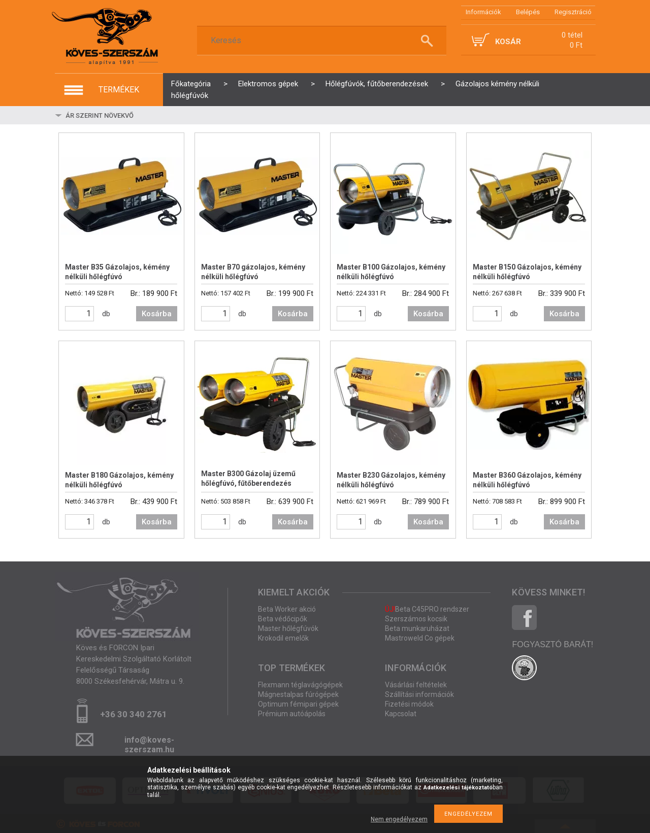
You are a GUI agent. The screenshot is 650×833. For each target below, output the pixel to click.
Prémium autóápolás (292, 714)
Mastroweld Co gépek (419, 638)
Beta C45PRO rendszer (427, 609)
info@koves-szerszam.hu (149, 743)
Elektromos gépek (268, 83)
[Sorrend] (124, 115)
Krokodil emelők (283, 638)
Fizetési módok (409, 704)
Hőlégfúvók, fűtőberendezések (377, 83)
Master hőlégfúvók (288, 628)
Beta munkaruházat (417, 628)
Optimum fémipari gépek (298, 704)
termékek (119, 89)
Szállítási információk (419, 694)
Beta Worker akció (287, 609)
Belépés (528, 12)
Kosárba (157, 313)
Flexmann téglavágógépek (300, 685)
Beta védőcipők (282, 619)
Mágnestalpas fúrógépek (298, 694)
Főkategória (191, 83)
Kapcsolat (400, 714)
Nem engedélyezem (399, 819)
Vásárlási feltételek (416, 685)
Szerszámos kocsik (416, 619)
